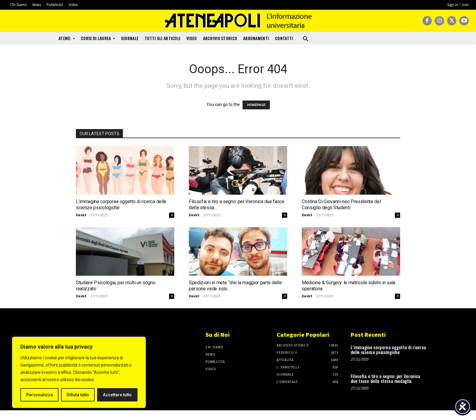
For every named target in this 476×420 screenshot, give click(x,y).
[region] (79, 372)
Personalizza (39, 394)
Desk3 (81, 215)
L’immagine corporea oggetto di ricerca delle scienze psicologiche (388, 350)
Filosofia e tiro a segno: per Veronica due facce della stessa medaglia (385, 378)
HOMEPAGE (256, 105)
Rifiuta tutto (78, 394)
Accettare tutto (117, 394)
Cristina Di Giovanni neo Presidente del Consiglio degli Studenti (341, 204)
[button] (305, 39)
